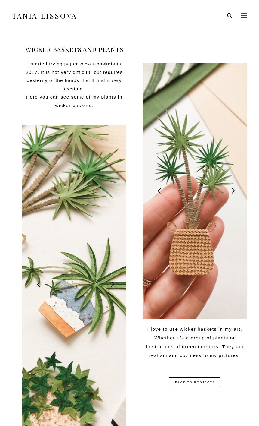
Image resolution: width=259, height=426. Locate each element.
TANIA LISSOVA (44, 15)
